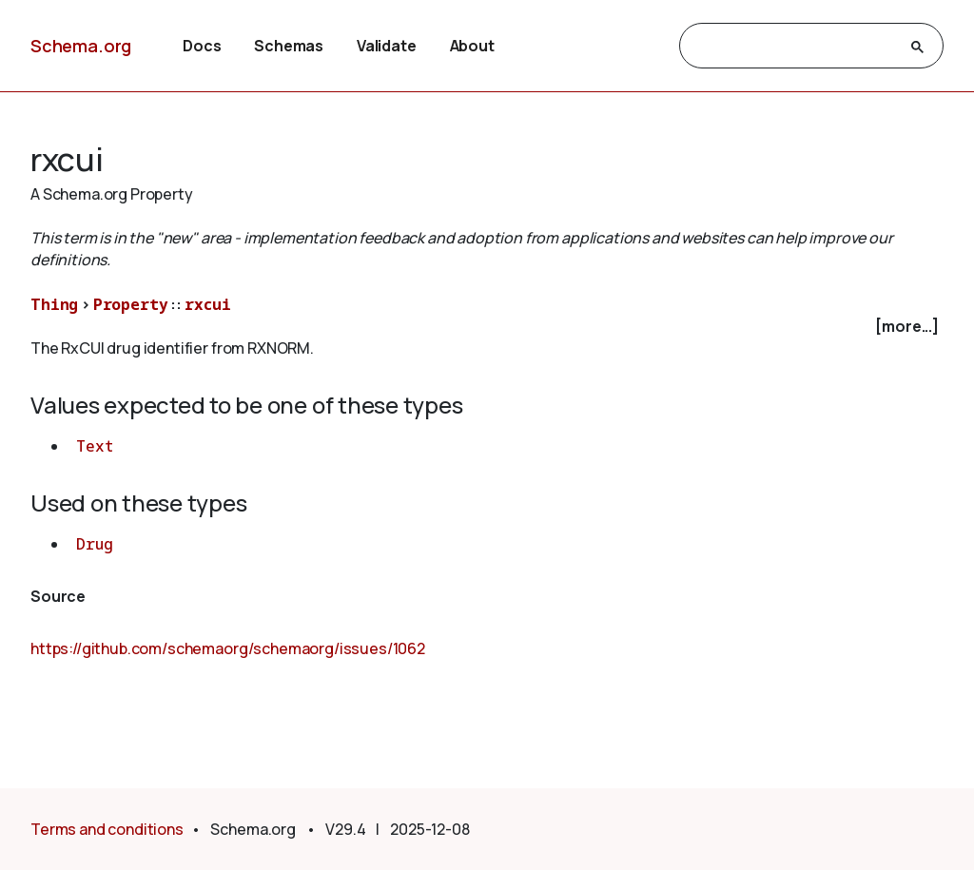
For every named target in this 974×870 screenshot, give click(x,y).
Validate (387, 45)
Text (94, 445)
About (472, 45)
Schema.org (80, 45)
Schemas (288, 45)
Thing (54, 304)
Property (130, 304)
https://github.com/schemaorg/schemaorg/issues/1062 (227, 648)
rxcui (208, 304)
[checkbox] (487, 327)
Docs (202, 45)
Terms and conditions (107, 829)
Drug (94, 543)
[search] (794, 46)
